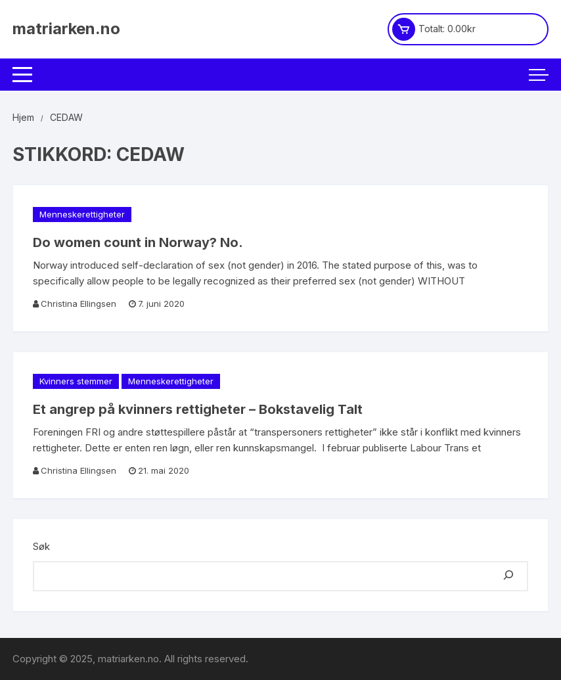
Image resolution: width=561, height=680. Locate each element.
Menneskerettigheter (82, 214)
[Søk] (508, 576)
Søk (41, 546)
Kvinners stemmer (75, 381)
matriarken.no (66, 28)
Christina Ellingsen (78, 303)
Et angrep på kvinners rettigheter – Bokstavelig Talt (198, 409)
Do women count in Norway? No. (138, 242)
